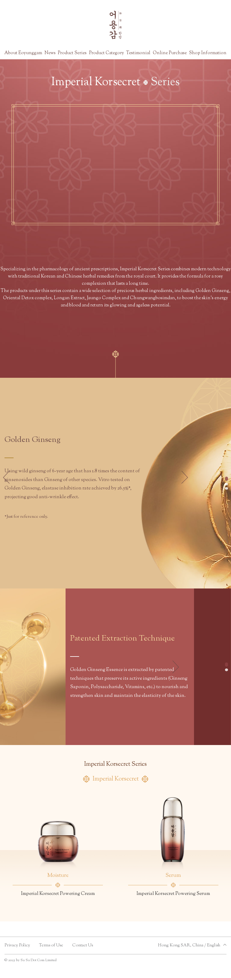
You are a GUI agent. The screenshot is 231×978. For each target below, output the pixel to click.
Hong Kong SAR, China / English (189, 945)
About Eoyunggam (23, 53)
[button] (185, 477)
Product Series (72, 53)
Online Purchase (170, 53)
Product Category (106, 53)
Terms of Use (51, 945)
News (50, 53)
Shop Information (207, 53)
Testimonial (138, 53)
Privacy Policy (17, 945)
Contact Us (82, 945)
